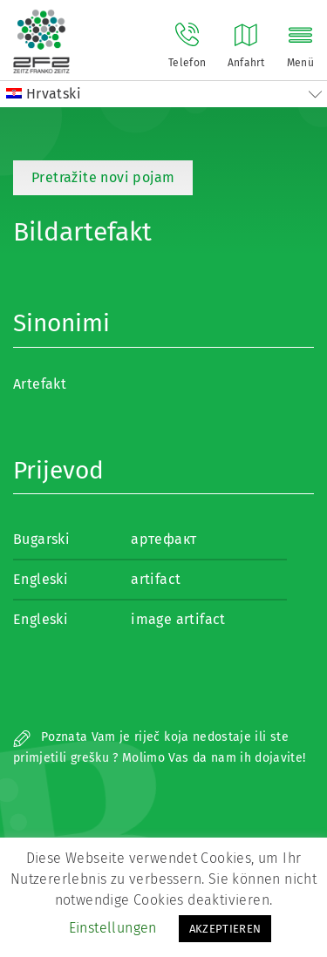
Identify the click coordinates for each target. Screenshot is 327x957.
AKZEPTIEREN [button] (225, 928)
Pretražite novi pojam (102, 177)
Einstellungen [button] (113, 928)
